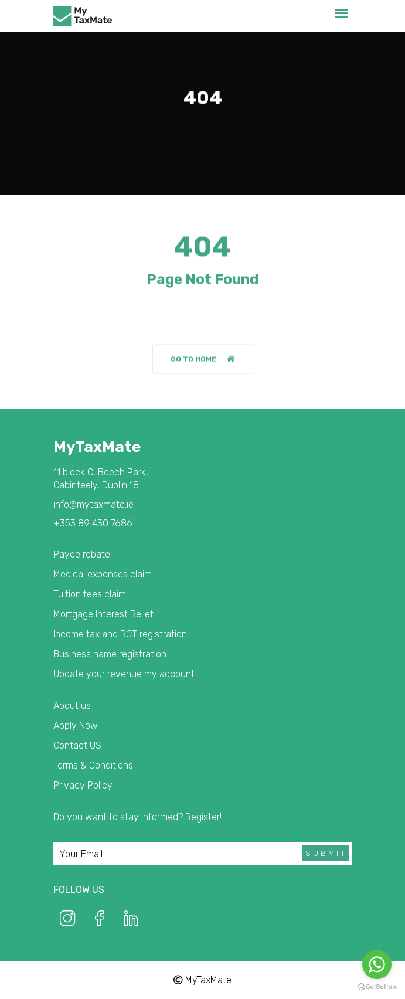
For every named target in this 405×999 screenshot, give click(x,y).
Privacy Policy (83, 785)
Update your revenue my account (124, 673)
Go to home (203, 360)
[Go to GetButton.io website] (377, 987)
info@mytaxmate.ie (93, 504)
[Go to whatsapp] (377, 964)
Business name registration (109, 654)
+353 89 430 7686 (92, 523)
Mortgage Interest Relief (103, 614)
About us (72, 705)
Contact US (77, 745)
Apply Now (75, 725)
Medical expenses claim (102, 574)
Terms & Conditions (93, 765)
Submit (326, 853)
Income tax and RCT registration (120, 634)
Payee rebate (81, 554)
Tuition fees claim (89, 594)
